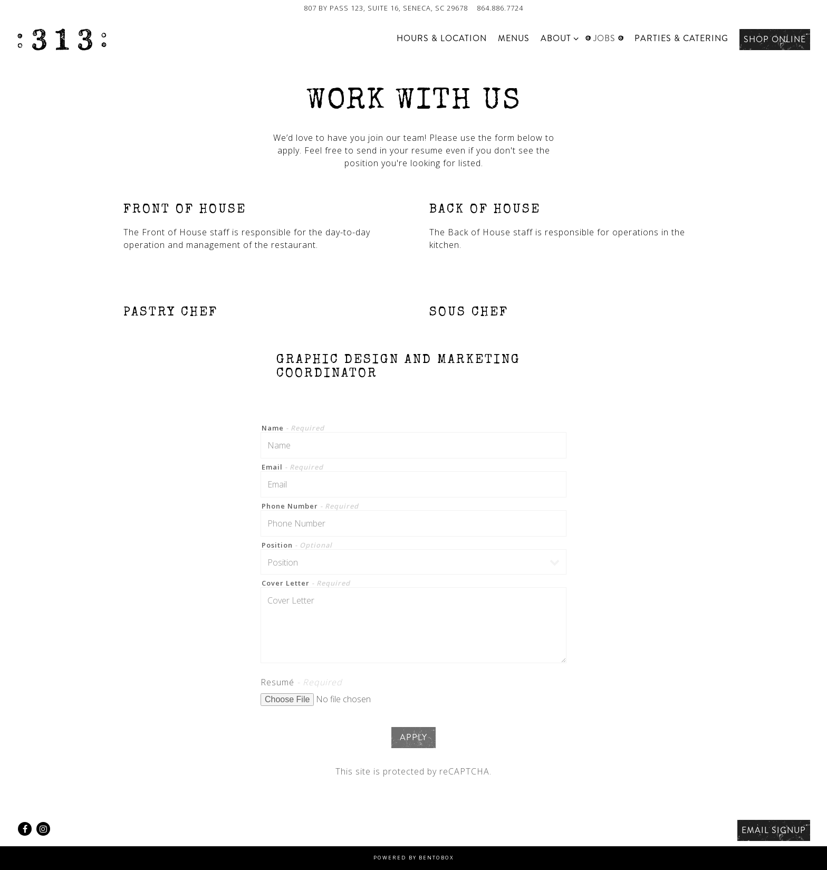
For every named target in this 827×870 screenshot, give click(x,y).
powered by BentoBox (413, 857)
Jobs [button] (604, 38)
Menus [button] (514, 38)
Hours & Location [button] (442, 38)
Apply (413, 737)
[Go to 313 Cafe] (386, 8)
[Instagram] (43, 829)
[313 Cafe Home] (62, 38)
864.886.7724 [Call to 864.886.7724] (500, 8)
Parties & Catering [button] (681, 38)
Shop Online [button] (775, 39)
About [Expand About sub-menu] (557, 38)
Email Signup (774, 830)
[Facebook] (25, 829)
